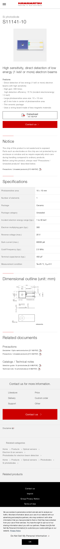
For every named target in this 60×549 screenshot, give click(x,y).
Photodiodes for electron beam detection (21, 455)
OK (30, 542)
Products (15, 449)
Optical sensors (30, 449)
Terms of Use (30, 504)
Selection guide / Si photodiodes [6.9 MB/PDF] (20, 365)
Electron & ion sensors (13, 452)
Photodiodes (46, 460)
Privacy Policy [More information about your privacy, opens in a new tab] (15, 531)
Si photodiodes (9, 463)
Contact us (30, 489)
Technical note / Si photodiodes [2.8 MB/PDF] (20, 369)
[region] (30, 528)
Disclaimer (7, 428)
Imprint (30, 494)
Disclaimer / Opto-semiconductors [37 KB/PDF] (20, 350)
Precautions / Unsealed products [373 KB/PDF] (20, 169)
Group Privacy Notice (30, 499)
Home (5, 449)
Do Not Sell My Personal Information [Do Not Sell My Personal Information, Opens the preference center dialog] (29, 536)
